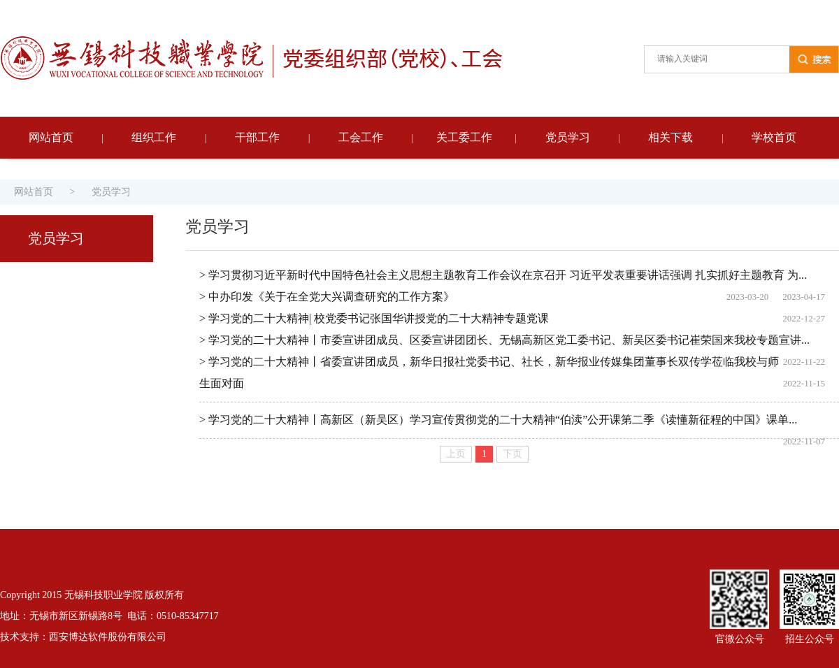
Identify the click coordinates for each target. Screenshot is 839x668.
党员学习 (567, 137)
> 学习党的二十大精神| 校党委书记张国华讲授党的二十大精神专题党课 (374, 318)
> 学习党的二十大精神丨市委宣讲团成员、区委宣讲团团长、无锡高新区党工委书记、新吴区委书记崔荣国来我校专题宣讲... (504, 340)
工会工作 (360, 137)
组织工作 (153, 137)
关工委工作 (464, 137)
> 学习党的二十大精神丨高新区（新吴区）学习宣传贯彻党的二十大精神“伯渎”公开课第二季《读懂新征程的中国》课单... (498, 420)
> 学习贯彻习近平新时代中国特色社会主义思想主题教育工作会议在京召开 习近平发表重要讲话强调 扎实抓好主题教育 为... (503, 275)
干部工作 (257, 137)
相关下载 (670, 137)
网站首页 (51, 137)
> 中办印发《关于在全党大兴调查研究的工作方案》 (326, 297)
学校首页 (774, 137)
